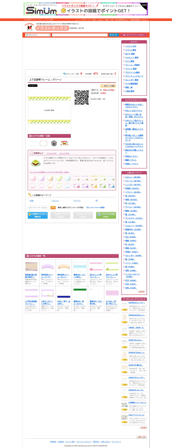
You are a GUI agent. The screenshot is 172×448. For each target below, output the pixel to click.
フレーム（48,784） (133, 181)
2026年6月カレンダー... (137, 303)
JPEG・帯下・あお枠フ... (63, 302)
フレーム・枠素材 (132, 65)
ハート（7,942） (132, 263)
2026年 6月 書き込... (136, 365)
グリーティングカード (134, 76)
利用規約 (53, 442)
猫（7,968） (130, 259)
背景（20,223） (131, 200)
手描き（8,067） (132, 252)
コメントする (64, 153)
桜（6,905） (130, 267)
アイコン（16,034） (133, 207)
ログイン (145, 20)
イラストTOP (130, 46)
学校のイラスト (131, 156)
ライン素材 (129, 61)
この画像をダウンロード (38, 215)
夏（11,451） (130, 215)
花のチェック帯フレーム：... (95, 276)
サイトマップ (116, 442)
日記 (112, 20)
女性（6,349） (131, 288)
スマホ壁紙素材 (131, 84)
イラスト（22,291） (133, 192)
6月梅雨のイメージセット (137, 402)
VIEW (124, 310)
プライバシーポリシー (84, 442)
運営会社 (96, 442)
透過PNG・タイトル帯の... (79, 276)
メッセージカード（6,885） (132, 275)
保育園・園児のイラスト (134, 130)
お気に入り (108, 85)
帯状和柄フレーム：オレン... (63, 276)
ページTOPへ (141, 436)
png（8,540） (131, 237)
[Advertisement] (10, 60)
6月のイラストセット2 (136, 415)
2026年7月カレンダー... (137, 378)
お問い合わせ (105, 442)
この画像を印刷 (106, 215)
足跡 (31, 201)
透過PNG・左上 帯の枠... (96, 302)
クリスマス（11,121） (134, 218)
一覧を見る (141, 291)
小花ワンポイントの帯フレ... (47, 302)
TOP (94, 20)
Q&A (107, 20)
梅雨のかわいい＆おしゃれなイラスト (134, 105)
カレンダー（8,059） (133, 256)
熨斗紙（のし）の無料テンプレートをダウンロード (134, 137)
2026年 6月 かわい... (136, 340)
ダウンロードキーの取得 (95, 207)
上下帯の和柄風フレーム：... (31, 302)
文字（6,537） (131, 284)
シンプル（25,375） (133, 185)
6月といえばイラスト (133, 111)
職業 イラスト (131, 160)
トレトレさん (52, 153)
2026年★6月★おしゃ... (137, 315)
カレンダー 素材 (131, 80)
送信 (53, 207)
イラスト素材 (130, 50)
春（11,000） (130, 222)
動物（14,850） (131, 211)
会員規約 (61, 442)
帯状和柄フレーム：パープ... (47, 276)
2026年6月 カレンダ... (136, 390)
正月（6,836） (131, 280)
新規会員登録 (135, 20)
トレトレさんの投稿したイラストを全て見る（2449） (49, 172)
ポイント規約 (70, 442)
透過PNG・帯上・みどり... (79, 302)
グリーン (77, 201)
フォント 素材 (131, 69)
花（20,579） (130, 196)
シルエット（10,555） (134, 226)
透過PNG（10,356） (133, 229)
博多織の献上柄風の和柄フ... (31, 276)
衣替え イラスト (131, 164)
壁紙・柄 (128, 87)
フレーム (55, 201)
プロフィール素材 (132, 72)
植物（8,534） (131, 241)
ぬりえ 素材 (130, 54)
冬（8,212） (130, 244)
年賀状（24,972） (132, 188)
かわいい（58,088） (133, 177)
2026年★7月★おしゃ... (137, 353)
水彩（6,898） (131, 270)
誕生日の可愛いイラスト (134, 151)
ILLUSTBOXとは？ (122, 20)
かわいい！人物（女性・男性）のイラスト (134, 115)
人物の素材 (129, 91)
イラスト (100, 20)
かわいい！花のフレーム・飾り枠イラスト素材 (134, 123)
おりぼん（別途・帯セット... (111, 302)
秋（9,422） (130, 233)
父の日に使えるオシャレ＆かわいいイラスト (134, 145)
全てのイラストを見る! (133, 35)
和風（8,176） (131, 248)
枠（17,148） (130, 203)
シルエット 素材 (131, 57)
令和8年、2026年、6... (136, 328)
